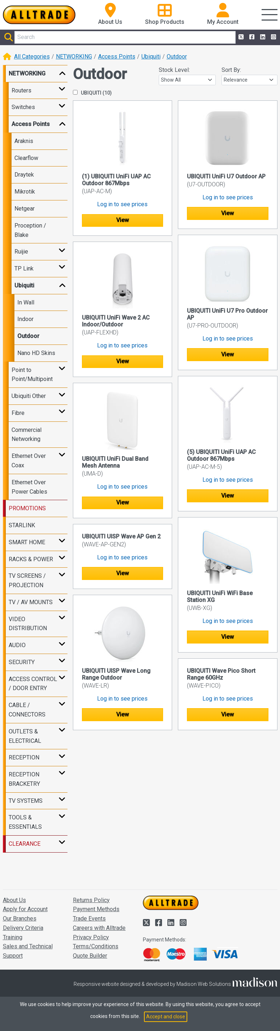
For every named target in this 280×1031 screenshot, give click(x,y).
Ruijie (21, 251)
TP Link (24, 268)
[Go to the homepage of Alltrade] (39, 14)
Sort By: (231, 69)
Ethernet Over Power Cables (29, 487)
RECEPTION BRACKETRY (24, 779)
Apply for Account (25, 909)
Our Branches (19, 918)
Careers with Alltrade (99, 927)
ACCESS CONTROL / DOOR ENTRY (33, 684)
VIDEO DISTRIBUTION (28, 624)
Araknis (23, 141)
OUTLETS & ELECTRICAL (25, 736)
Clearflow (26, 158)
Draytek (24, 174)
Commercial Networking (26, 434)
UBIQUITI (92, 93)
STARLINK (22, 525)
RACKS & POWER (31, 559)
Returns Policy (91, 900)
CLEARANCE (24, 843)
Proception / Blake (30, 230)
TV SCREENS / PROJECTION (27, 580)
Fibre (18, 413)
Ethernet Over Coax (29, 460)
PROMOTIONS (27, 508)
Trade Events (89, 918)
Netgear (24, 208)
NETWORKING (74, 56)
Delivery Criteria (23, 927)
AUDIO (17, 645)
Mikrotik (24, 191)
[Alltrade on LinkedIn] (262, 37)
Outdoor (177, 56)
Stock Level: (174, 69)
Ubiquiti (151, 56)
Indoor (25, 319)
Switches (23, 107)
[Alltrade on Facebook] (251, 37)
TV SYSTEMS (26, 800)
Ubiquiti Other (29, 396)
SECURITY (22, 662)
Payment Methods (96, 909)
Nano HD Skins (36, 353)
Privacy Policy (91, 937)
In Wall (25, 302)
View (122, 220)
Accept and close (165, 1016)
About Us (14, 900)
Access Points (116, 56)
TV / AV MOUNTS (31, 602)
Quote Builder (90, 955)
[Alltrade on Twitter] (240, 37)
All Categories (32, 56)
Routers (21, 90)
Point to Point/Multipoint (32, 375)
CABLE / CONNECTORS (27, 710)
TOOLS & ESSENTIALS (25, 822)
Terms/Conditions (95, 946)
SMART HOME (27, 542)
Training (12, 937)
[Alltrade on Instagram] (272, 37)
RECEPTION (24, 757)
